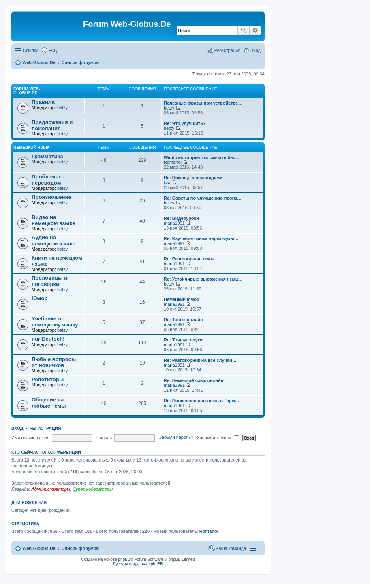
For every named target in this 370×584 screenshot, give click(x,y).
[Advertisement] (309, 162)
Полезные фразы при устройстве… (203, 103)
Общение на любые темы (49, 403)
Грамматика (47, 156)
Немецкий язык (31, 147)
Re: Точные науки (183, 339)
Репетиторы (48, 379)
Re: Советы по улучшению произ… (203, 197)
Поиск (243, 30)
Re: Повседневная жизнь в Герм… (202, 400)
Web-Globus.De (39, 62)
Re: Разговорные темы (189, 258)
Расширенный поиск (255, 30)
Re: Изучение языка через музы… (201, 238)
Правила (43, 102)
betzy (62, 107)
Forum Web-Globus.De (26, 91)
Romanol (173, 162)
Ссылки (30, 50)
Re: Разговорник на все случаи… (200, 360)
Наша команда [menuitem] (231, 548)
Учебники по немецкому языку (55, 322)
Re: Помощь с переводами (193, 177)
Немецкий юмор (181, 299)
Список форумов (80, 62)
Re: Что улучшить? (185, 123)
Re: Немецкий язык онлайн (194, 380)
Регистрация (45, 428)
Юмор (39, 298)
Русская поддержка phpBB (138, 564)
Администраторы (50, 489)
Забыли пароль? (176, 437)
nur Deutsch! (48, 339)
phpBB (124, 559)
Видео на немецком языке (53, 220)
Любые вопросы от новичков (54, 362)
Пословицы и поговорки (49, 281)
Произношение (51, 197)
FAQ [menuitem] (53, 50)
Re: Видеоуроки (181, 218)
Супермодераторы (93, 489)
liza (167, 182)
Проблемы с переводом (48, 180)
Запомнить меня (218, 437)
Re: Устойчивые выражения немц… (203, 279)
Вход (17, 428)
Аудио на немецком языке (53, 240)
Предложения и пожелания (52, 125)
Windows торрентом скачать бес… (202, 157)
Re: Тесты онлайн (183, 319)
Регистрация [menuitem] (227, 50)
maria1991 (174, 223)
